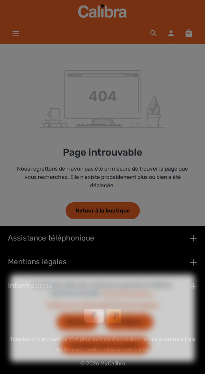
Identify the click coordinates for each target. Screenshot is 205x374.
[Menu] (16, 33)
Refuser (77, 333)
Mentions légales (137, 316)
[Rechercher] (154, 33)
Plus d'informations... (129, 304)
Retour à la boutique (102, 210)
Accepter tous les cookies (104, 356)
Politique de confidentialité (80, 316)
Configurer (128, 333)
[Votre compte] (171, 33)
